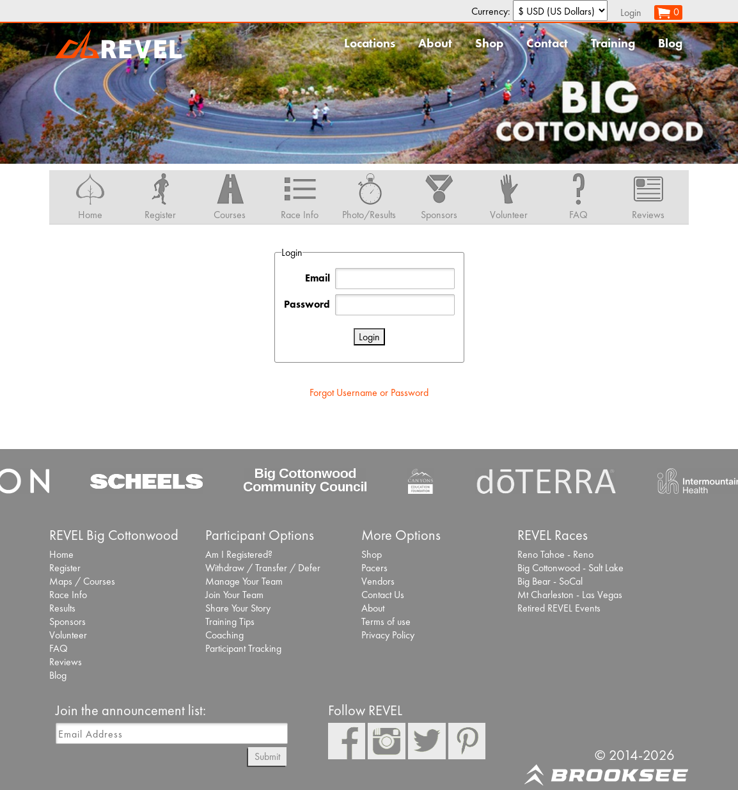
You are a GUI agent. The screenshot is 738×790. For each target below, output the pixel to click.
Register (65, 567)
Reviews (65, 661)
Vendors (378, 581)
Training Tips (230, 621)
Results (62, 608)
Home (61, 554)
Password (307, 304)
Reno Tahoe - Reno (555, 554)
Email (317, 278)
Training (613, 43)
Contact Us (382, 594)
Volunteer (68, 635)
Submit (267, 756)
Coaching (224, 635)
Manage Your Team (244, 581)
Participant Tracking (243, 648)
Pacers (374, 567)
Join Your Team (234, 594)
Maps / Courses (82, 581)
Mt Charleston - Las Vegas (569, 594)
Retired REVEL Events (559, 608)
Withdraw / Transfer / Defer (262, 567)
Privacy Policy (387, 635)
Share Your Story (238, 608)
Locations (369, 43)
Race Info (68, 594)
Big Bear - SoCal (550, 581)
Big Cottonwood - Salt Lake (570, 567)
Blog (670, 43)
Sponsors (67, 621)
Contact (547, 43)
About (435, 43)
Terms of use (386, 621)
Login (630, 12)
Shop (489, 43)
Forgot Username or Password (369, 392)
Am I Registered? (238, 554)
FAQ (58, 648)
